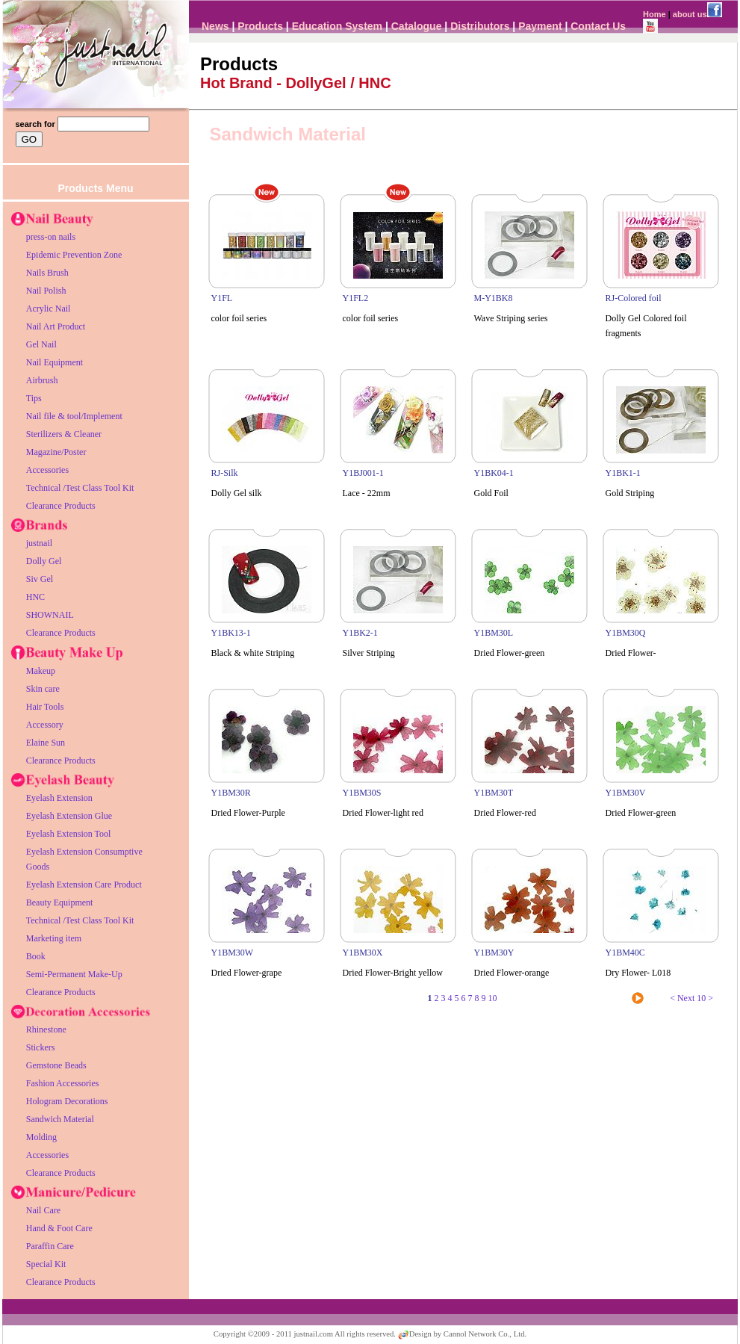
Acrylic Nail (48, 308)
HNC (35, 597)
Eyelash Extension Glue (69, 816)
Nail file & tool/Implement (74, 416)
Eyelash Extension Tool (68, 834)
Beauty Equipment (59, 902)
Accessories (47, 470)
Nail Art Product (55, 326)
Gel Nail (41, 344)
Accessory (44, 724)
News (215, 26)
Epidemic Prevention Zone (74, 255)
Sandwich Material (60, 1119)
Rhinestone (46, 1029)
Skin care (43, 689)
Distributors (479, 26)
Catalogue (416, 26)
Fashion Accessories (62, 1083)
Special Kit (46, 1264)
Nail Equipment (54, 362)
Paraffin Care (50, 1246)
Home (654, 14)
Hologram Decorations (67, 1101)
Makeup (40, 671)
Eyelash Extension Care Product (84, 884)
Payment (540, 26)
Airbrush (42, 380)
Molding (41, 1137)
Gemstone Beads (56, 1065)
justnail (39, 543)
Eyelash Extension (59, 798)
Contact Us (598, 26)
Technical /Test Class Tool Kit (80, 488)
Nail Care (43, 1210)
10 (492, 998)
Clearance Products (61, 506)
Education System (337, 26)
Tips (34, 398)
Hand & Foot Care (59, 1228)
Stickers (40, 1047)
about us (690, 14)
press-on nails (50, 237)
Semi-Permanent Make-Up (74, 974)
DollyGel (315, 83)
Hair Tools (45, 707)
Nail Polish (46, 290)
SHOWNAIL (50, 615)
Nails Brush (47, 272)
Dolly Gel (44, 561)
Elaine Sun (45, 742)
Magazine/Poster (56, 452)
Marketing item (53, 938)
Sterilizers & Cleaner (64, 434)
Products (260, 26)
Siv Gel (39, 579)
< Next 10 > (691, 998)
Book (36, 956)
